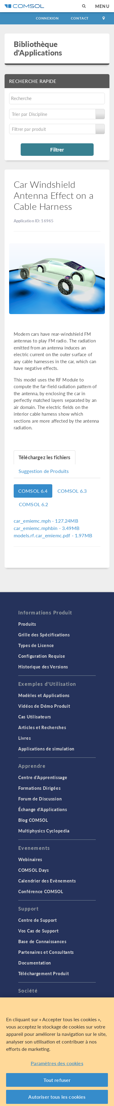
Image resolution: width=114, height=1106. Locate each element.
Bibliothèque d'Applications (38, 48)
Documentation (34, 963)
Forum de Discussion (40, 799)
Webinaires (30, 859)
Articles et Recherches (42, 727)
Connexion (47, 18)
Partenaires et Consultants (46, 952)
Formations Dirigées (39, 788)
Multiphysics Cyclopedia (44, 831)
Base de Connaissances (42, 941)
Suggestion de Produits (44, 470)
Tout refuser (57, 1081)
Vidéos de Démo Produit (44, 706)
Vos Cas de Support (38, 931)
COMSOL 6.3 (72, 490)
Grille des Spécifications (44, 635)
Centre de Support (37, 920)
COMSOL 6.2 (33, 504)
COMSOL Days (33, 870)
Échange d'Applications (42, 809)
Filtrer (57, 149)
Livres (24, 738)
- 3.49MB (46, 528)
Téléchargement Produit (43, 973)
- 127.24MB (46, 520)
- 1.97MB (53, 535)
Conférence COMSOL (40, 891)
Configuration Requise (41, 656)
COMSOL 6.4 (33, 490)
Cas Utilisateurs (34, 717)
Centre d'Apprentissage (42, 777)
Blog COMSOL (33, 820)
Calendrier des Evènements (47, 881)
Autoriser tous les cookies (56, 1098)
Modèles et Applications (44, 695)
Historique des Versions (43, 667)
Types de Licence (36, 645)
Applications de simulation (46, 749)
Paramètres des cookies (57, 1064)
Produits (27, 624)
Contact (80, 18)
